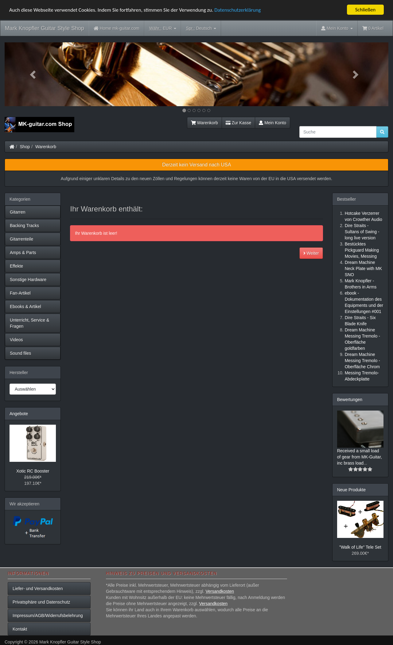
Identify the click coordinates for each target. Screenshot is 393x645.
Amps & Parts (23, 252)
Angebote (19, 413)
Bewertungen (350, 399)
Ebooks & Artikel (25, 306)
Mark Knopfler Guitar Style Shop (44, 28)
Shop (25, 146)
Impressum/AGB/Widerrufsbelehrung (48, 615)
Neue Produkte (351, 489)
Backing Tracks (24, 225)
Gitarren (17, 212)
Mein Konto (272, 122)
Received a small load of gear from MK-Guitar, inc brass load (359, 456)
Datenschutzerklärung (237, 9)
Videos (16, 339)
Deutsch (201, 28)
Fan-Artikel (20, 293)
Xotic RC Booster (32, 471)
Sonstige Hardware (28, 279)
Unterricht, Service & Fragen (29, 323)
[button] (33, 74)
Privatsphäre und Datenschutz (41, 602)
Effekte (16, 266)
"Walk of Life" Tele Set (360, 547)
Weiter (311, 253)
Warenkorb (204, 122)
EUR (162, 28)
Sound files (20, 353)
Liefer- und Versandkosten (38, 588)
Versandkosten (219, 591)
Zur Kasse (238, 122)
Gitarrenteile (21, 239)
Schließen (365, 9)
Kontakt (20, 629)
